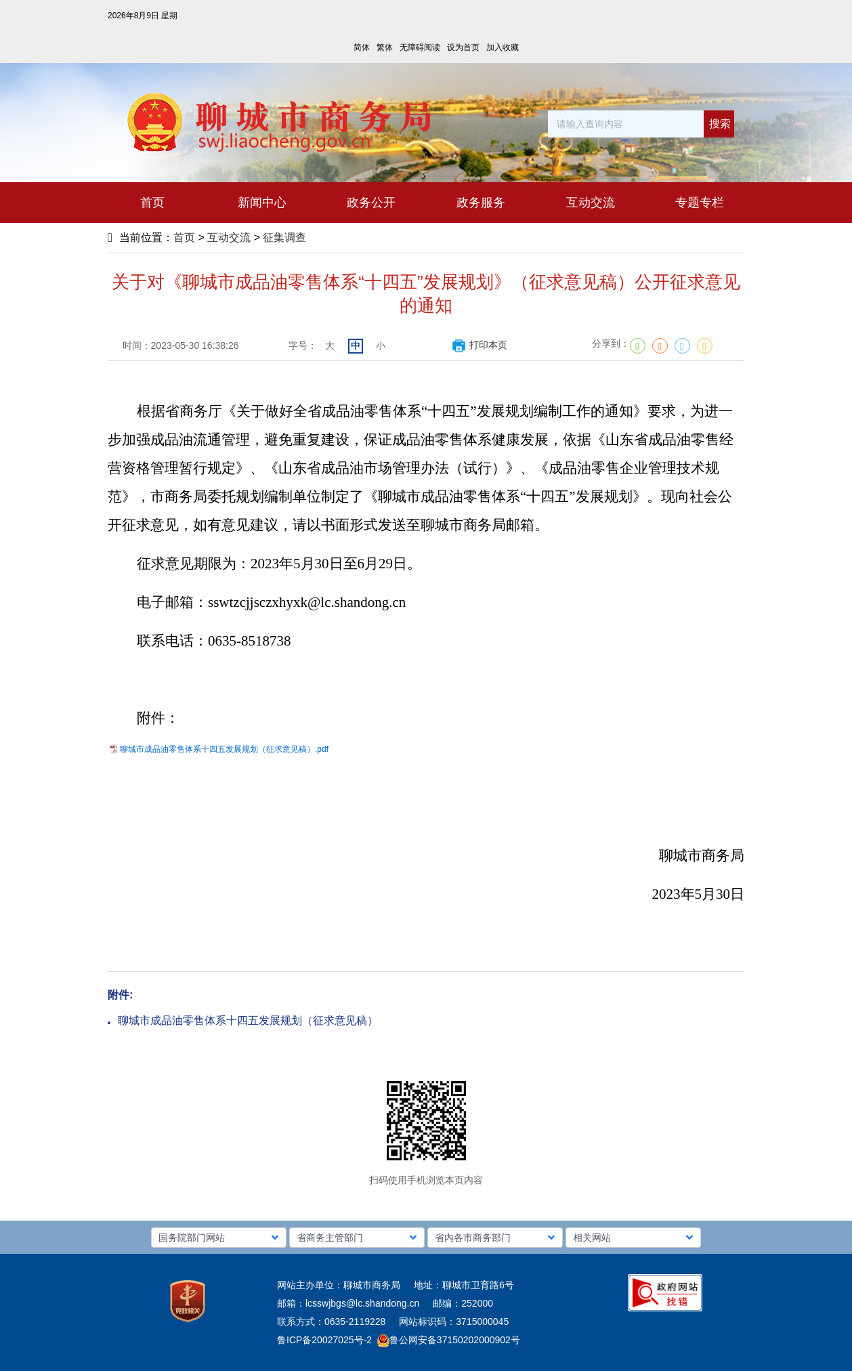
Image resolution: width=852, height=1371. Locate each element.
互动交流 (229, 237)
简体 (362, 47)
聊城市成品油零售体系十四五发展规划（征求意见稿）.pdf (224, 749)
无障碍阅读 (420, 47)
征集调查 (284, 237)
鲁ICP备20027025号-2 (324, 1339)
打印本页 (479, 344)
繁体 (385, 47)
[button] (218, 1237)
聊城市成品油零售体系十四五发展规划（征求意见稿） (248, 1020)
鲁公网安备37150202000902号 (448, 1339)
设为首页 (463, 47)
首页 (184, 237)
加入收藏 (502, 47)
